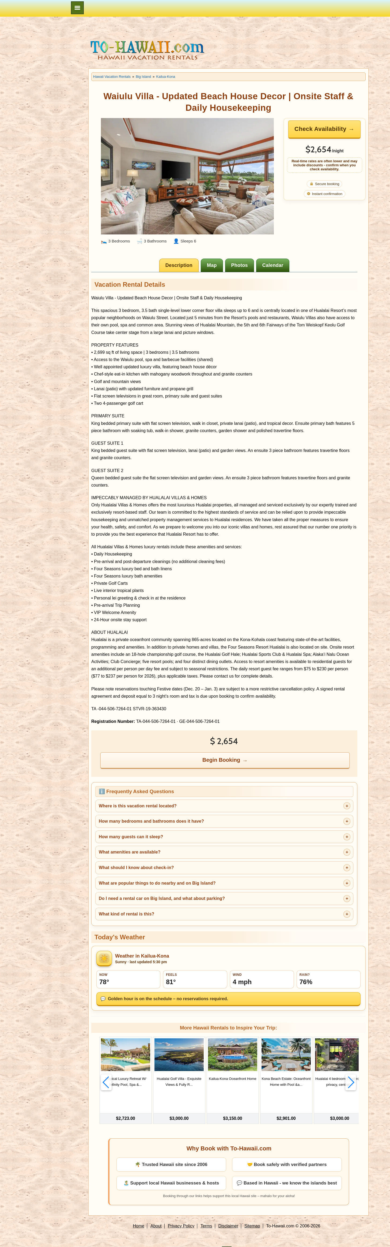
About (156, 1213)
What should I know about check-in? (136, 867)
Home (139, 1213)
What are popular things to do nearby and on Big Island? (157, 883)
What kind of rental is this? (126, 914)
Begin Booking (221, 760)
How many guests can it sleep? (131, 836)
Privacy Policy (181, 1213)
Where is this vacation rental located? (138, 806)
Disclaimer (228, 1213)
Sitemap (252, 1213)
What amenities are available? (130, 852)
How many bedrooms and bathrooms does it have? (151, 821)
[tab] (179, 265)
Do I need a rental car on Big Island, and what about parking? (162, 898)
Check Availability (320, 129)
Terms (206, 1213)
